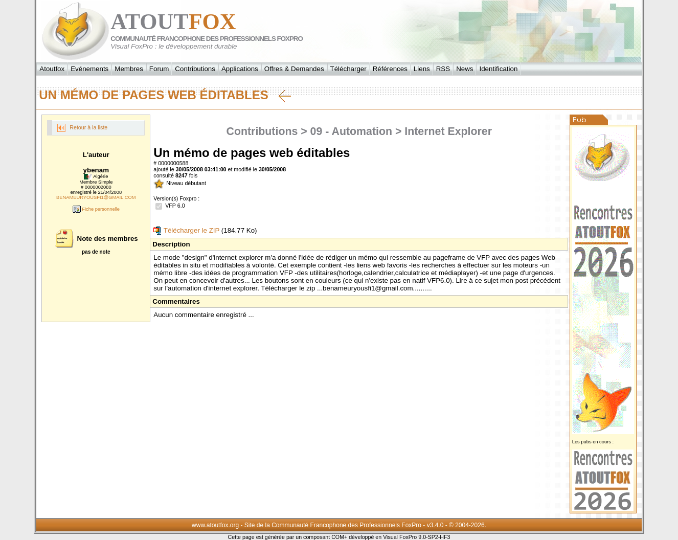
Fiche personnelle (96, 209)
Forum (159, 69)
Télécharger (348, 69)
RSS (443, 69)
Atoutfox (51, 69)
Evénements (89, 69)
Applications (239, 69)
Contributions (195, 69)
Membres (129, 69)
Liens (422, 69)
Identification (498, 69)
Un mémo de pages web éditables (164, 95)
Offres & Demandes (294, 69)
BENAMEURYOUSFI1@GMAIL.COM (95, 197)
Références (390, 69)
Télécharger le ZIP (186, 230)
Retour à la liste (82, 128)
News (464, 69)
